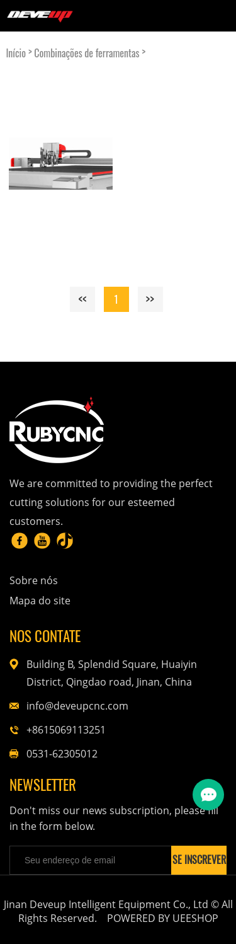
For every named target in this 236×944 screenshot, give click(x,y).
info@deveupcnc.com (77, 706)
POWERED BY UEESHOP (162, 918)
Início (16, 53)
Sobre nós (33, 580)
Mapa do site (39, 600)
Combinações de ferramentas (86, 53)
